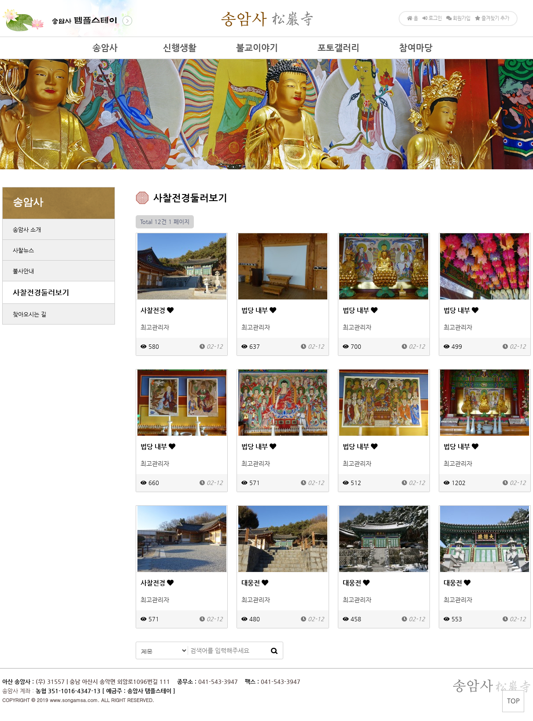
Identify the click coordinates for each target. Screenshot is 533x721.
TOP (513, 700)
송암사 (105, 48)
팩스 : (253, 681)
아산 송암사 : (18, 681)
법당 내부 (258, 310)
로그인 (432, 18)
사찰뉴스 (23, 250)
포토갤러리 (338, 48)
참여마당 (416, 48)
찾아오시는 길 (29, 314)
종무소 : (187, 681)
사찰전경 (157, 310)
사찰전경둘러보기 (41, 292)
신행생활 (179, 48)
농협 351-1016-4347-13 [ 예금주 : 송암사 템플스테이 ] (105, 690)
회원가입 (458, 18)
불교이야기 (257, 48)
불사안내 (23, 271)
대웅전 (254, 583)
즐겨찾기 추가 (492, 18)
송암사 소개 (27, 229)
